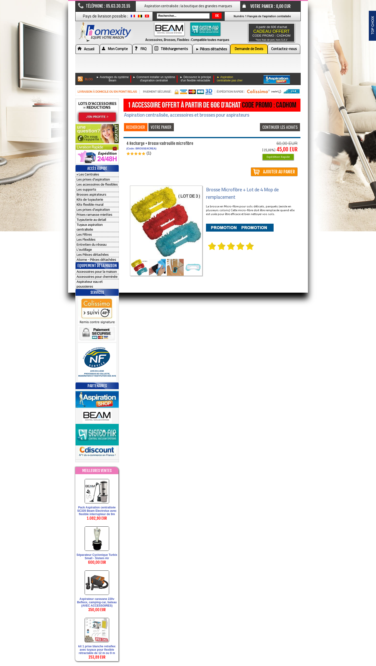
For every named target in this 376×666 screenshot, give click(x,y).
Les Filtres (84, 234)
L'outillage (84, 249)
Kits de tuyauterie (89, 199)
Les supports (86, 189)
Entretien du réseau (91, 244)
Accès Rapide (97, 168)
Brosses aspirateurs (91, 194)
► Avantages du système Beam (112, 78)
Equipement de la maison (97, 265)
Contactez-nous (284, 48)
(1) (149, 153)
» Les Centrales (87, 174)
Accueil (89, 49)
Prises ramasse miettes (94, 214)
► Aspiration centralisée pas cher (229, 78)
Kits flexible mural (89, 204)
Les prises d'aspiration (93, 179)
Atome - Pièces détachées (96, 260)
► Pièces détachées (211, 49)
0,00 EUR (283, 6)
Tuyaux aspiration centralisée (89, 227)
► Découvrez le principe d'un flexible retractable (195, 78)
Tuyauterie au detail (91, 220)
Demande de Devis (249, 48)
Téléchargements (174, 48)
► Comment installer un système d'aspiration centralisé (154, 78)
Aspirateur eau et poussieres (89, 284)
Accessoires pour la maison (96, 271)
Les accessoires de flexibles (97, 184)
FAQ (144, 48)
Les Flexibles (85, 239)
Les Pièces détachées (92, 254)
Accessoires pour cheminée (97, 277)
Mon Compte (118, 48)
